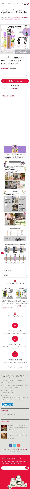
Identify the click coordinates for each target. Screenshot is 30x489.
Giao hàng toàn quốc (15, 331)
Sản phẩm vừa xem (15, 316)
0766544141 (15, 88)
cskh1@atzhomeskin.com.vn (10, 395)
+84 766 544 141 (7, 390)
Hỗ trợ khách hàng (15, 344)
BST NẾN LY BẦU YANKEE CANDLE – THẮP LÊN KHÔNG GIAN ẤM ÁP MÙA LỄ (17, 426)
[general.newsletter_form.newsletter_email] (15, 468)
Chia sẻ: (3, 85)
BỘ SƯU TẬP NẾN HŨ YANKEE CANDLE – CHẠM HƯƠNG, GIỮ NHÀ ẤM (17, 435)
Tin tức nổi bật (5, 421)
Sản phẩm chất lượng (15, 360)
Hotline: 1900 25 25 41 (9, 392)
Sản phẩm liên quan (15, 283)
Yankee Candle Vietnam (10, 415)
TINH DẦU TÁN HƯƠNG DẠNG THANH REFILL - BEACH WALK (22, 302)
